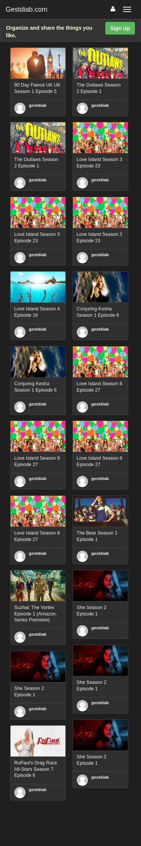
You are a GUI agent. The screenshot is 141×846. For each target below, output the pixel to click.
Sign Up (120, 28)
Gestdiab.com (26, 9)
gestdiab (38, 105)
